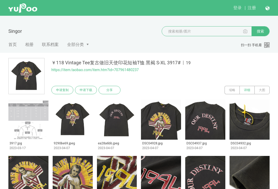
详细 (247, 90)
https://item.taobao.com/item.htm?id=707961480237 (95, 70)
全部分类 (75, 44)
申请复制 (62, 90)
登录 (237, 7)
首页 (12, 44)
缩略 (232, 90)
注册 (252, 7)
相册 (29, 44)
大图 (262, 90)
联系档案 (50, 44)
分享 (109, 90)
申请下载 (86, 90)
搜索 (260, 31)
